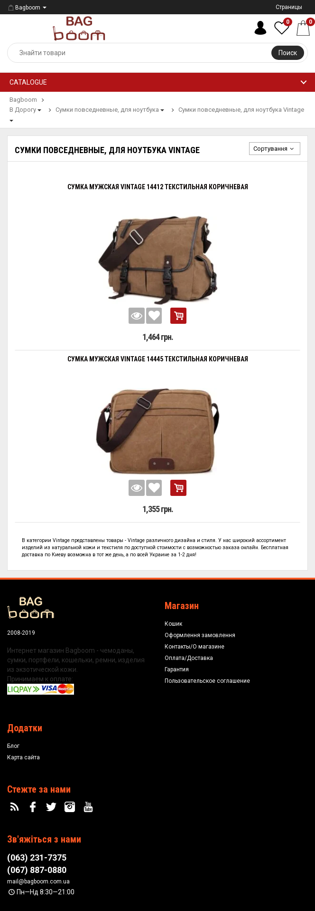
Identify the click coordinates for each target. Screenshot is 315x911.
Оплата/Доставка (189, 658)
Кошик (173, 623)
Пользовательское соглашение (207, 681)
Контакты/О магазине (194, 646)
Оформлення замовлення (200, 635)
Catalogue (28, 82)
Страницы (289, 7)
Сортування (274, 148)
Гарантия (177, 669)
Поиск (287, 53)
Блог (13, 746)
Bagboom (23, 7)
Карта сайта (23, 757)
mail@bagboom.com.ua (38, 881)
